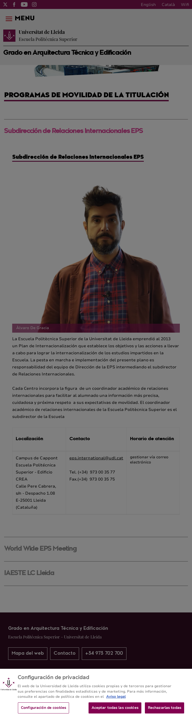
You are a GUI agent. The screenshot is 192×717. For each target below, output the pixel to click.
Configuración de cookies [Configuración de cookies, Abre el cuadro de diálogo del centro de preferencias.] (43, 709)
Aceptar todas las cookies (115, 709)
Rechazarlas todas (164, 709)
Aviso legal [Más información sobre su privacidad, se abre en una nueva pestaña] (116, 698)
